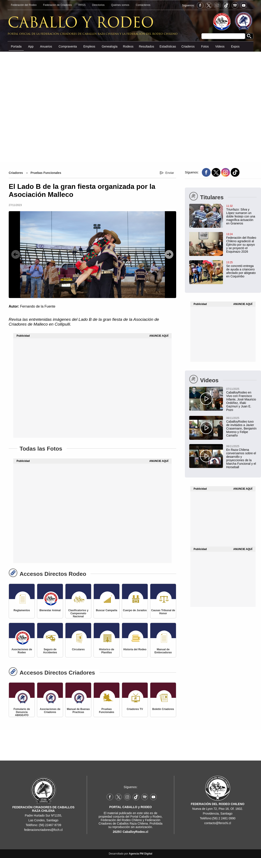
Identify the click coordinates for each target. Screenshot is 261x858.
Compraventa (68, 46)
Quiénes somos (120, 5)
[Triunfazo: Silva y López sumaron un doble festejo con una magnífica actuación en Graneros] (223, 214)
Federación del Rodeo (24, 5)
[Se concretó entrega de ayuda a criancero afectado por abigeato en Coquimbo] (223, 269)
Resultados (146, 46)
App (30, 46)
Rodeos (128, 46)
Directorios (98, 5)
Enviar (169, 173)
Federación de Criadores (57, 5)
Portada (16, 46)
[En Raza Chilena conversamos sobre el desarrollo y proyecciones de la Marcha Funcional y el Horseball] (223, 456)
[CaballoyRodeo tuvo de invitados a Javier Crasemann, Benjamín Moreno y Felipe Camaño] (223, 426)
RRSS (81, 5)
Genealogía (109, 46)
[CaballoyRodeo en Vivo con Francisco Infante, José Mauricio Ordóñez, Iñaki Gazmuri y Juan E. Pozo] (223, 399)
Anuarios (46, 46)
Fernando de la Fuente (37, 306)
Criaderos (188, 46)
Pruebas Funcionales (45, 173)
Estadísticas (167, 46)
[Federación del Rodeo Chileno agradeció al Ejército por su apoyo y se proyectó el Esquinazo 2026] (223, 242)
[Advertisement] (130, 106)
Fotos (205, 46)
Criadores (16, 173)
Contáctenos (143, 5)
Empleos (89, 46)
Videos (220, 46)
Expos (235, 46)
